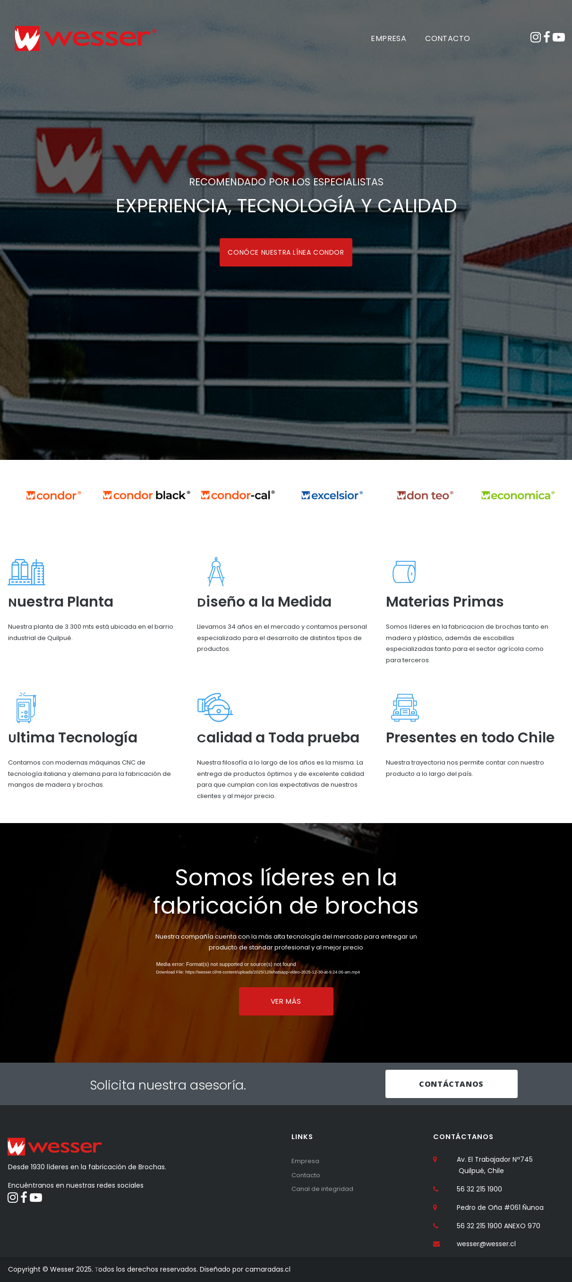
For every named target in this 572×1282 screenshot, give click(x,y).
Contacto (307, 1174)
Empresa (305, 1160)
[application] (286, 970)
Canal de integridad (324, 1188)
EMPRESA (388, 38)
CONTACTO (447, 38)
